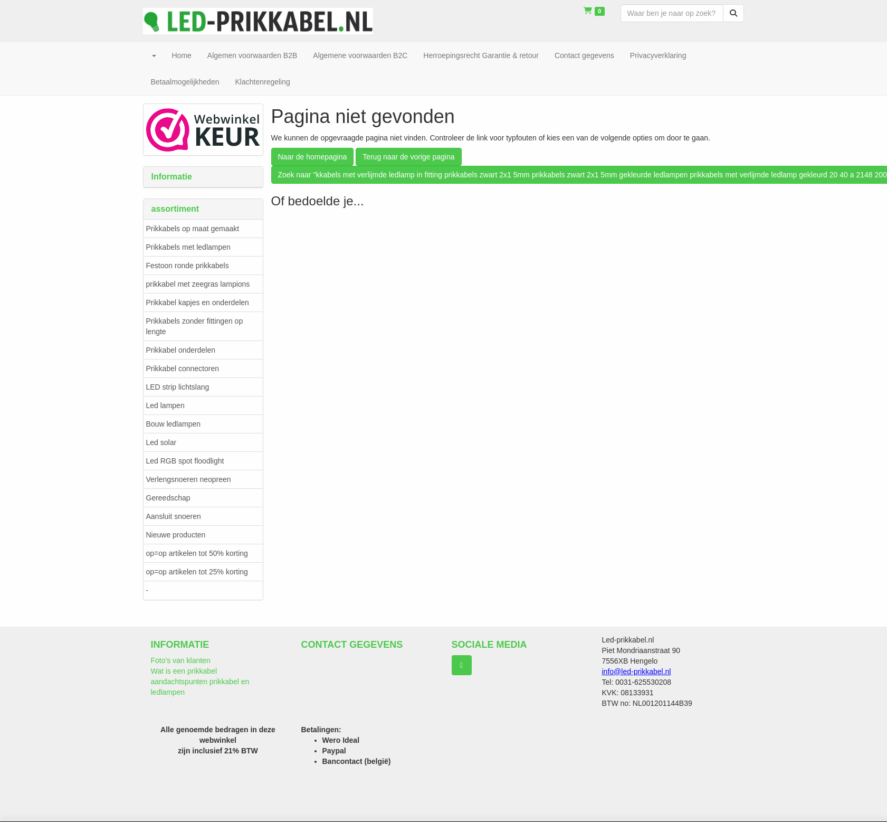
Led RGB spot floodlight (185, 461)
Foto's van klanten (181, 660)
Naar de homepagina (312, 157)
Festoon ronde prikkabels (187, 265)
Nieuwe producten (176, 535)
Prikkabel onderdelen (181, 350)
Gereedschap (168, 498)
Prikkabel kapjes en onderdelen (197, 302)
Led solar (161, 442)
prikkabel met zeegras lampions (198, 284)
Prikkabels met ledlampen (188, 247)
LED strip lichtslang (177, 387)
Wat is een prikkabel (184, 671)
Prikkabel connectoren (183, 368)
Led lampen (165, 405)
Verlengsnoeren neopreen (188, 479)
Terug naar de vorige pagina (408, 157)
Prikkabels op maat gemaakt (193, 228)
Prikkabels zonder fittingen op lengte (194, 326)
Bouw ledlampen (173, 424)
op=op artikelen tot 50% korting (197, 553)
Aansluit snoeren (173, 516)
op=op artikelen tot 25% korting (197, 572)
